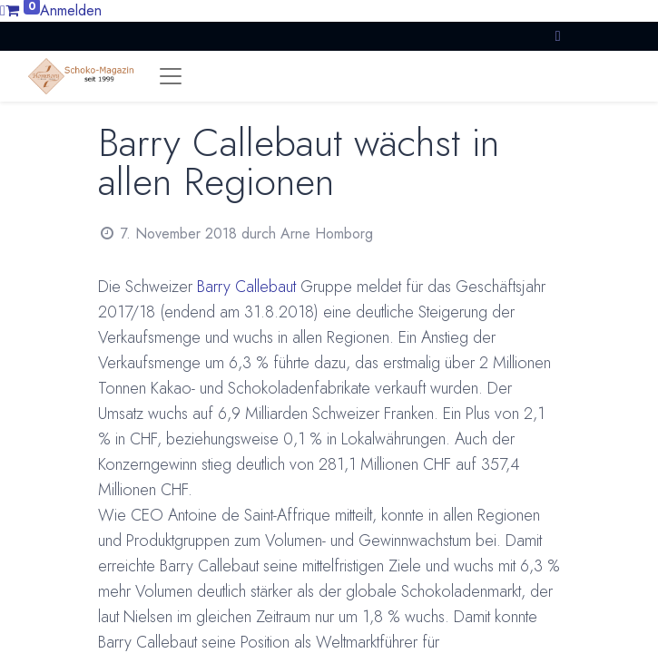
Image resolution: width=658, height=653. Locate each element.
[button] (558, 35)
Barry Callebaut (246, 286)
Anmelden (71, 10)
